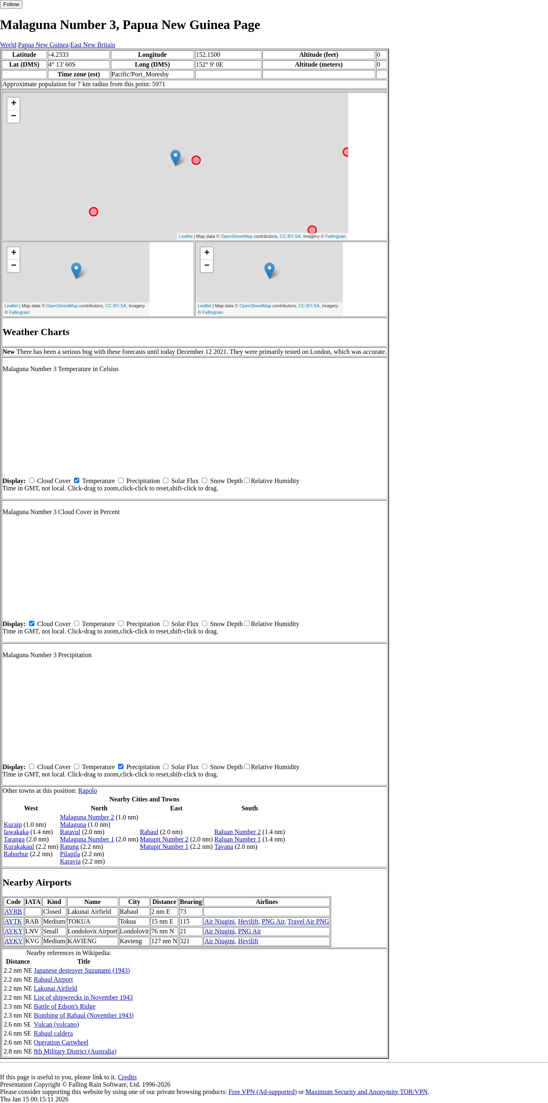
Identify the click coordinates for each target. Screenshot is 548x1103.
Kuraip (13, 824)
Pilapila (70, 853)
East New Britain (92, 44)
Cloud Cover (54, 480)
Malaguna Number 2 (87, 817)
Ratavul (70, 831)
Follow (11, 4)
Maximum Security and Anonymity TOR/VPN (367, 1091)
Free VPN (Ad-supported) (262, 1091)
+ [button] (13, 104)
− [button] (13, 116)
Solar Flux (185, 480)
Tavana (223, 846)
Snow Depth (226, 480)
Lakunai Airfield (55, 988)
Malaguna (73, 824)
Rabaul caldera (53, 1033)
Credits (127, 1077)
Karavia (70, 861)
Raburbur (16, 853)
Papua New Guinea (43, 44)
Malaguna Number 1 (87, 839)
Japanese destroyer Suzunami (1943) (82, 970)
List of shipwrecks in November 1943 (83, 997)
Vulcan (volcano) (56, 1024)
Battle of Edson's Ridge (65, 1006)
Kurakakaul (19, 846)
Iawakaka (16, 831)
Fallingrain (335, 236)
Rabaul (149, 831)
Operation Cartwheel (61, 1042)
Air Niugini (219, 921)
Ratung (69, 846)
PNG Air (273, 921)
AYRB (13, 911)
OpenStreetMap (237, 236)
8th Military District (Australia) (75, 1051)
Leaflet (185, 236)
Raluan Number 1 (237, 839)
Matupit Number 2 (164, 839)
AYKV (13, 940)
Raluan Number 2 (237, 831)
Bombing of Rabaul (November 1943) (84, 1015)
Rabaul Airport (53, 979)
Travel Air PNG (308, 921)
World (8, 44)
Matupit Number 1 (164, 846)
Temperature (98, 480)
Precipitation (143, 480)
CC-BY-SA (290, 236)
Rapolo (87, 790)
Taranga (14, 839)
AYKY (13, 931)
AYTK (13, 921)
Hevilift (248, 921)
